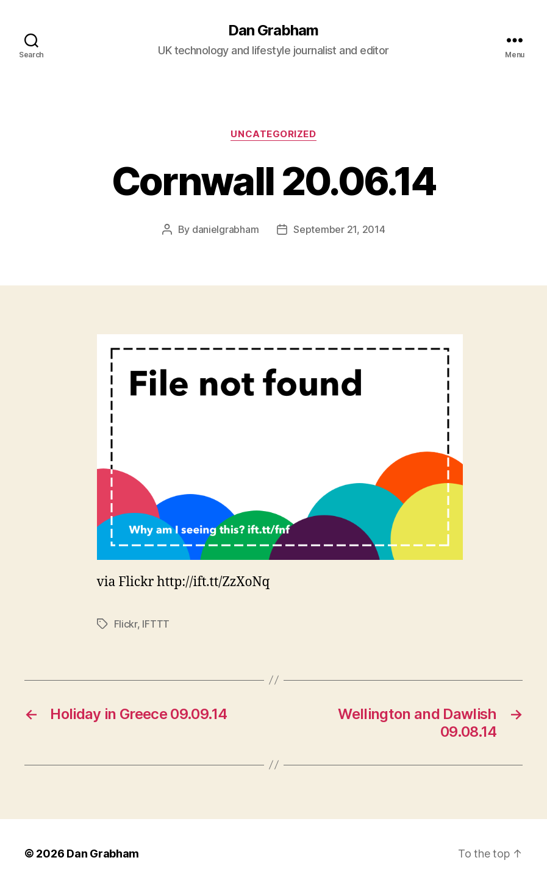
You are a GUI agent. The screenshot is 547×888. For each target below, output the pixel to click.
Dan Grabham (273, 30)
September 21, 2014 (339, 229)
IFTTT (156, 624)
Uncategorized (273, 134)
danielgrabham (225, 229)
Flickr (125, 624)
